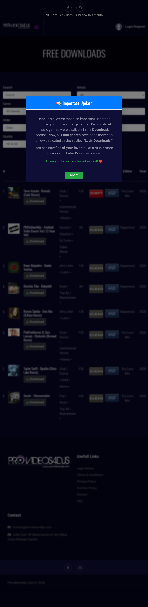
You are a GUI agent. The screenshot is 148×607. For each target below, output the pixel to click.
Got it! (74, 175)
